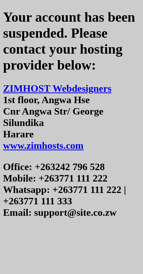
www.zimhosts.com (43, 145)
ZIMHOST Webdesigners (57, 88)
